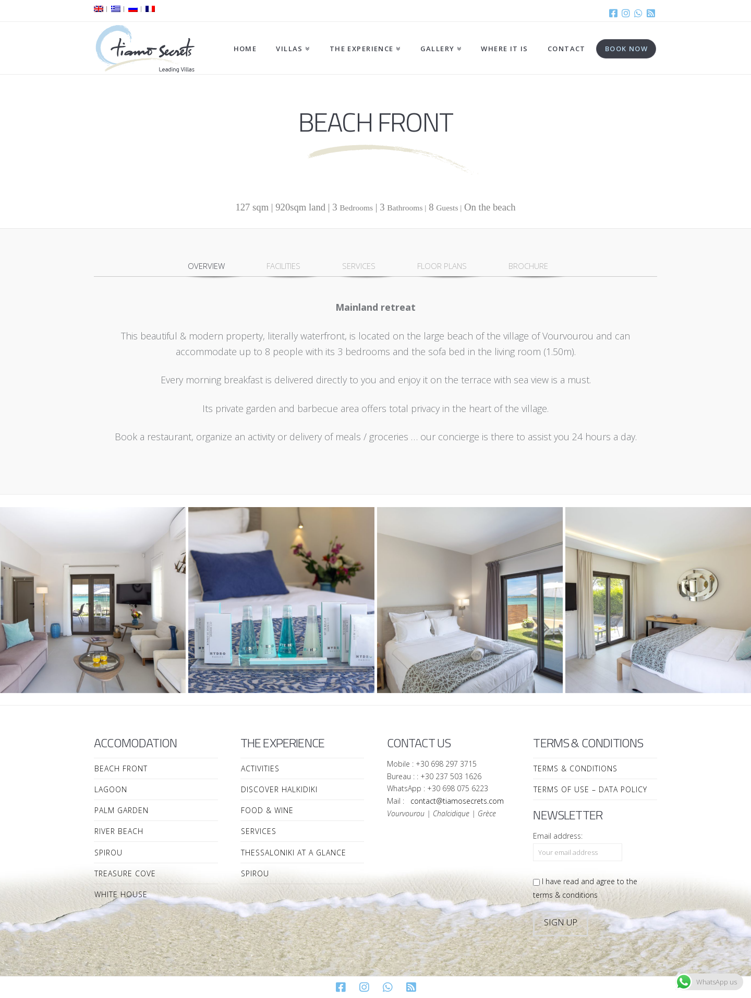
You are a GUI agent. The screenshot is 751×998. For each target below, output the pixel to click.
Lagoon (110, 789)
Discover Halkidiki (279, 789)
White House (121, 894)
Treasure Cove (125, 873)
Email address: (558, 836)
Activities (260, 768)
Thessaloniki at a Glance (293, 853)
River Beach (118, 831)
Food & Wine (267, 810)
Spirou (108, 853)
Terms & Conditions (575, 768)
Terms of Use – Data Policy (590, 789)
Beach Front (121, 768)
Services (258, 831)
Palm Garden (121, 810)
